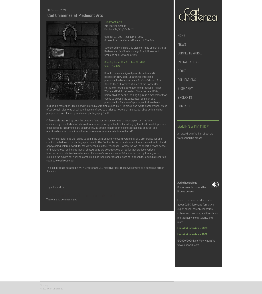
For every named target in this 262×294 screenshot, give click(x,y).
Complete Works (190, 53)
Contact (184, 106)
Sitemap (44, 285)
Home (181, 35)
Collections (187, 80)
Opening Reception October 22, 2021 (124, 62)
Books (182, 71)
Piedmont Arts (113, 22)
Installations (188, 62)
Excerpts (185, 97)
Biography (185, 88)
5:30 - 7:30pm (112, 65)
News (182, 44)
